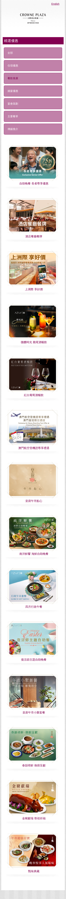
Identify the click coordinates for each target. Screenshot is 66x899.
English (55, 4)
